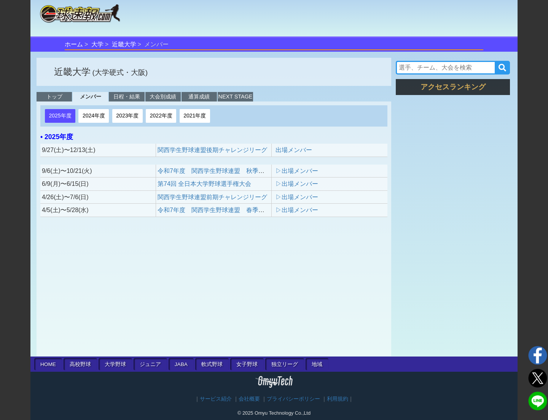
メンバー (90, 97)
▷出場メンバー (297, 171)
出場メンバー (294, 150)
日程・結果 (126, 97)
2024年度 (94, 116)
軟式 (212, 364)
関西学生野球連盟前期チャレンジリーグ (212, 197)
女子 (247, 364)
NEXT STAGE (235, 97)
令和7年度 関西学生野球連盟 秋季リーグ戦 (220, 171)
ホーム (74, 44)
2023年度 (127, 116)
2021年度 (194, 116)
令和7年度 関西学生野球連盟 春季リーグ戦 (220, 210)
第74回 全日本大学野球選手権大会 (204, 184)
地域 (317, 364)
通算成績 (199, 97)
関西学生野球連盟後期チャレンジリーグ (212, 150)
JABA (181, 364)
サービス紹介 (216, 399)
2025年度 (60, 116)
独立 (284, 364)
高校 (80, 364)
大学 (97, 44)
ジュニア (150, 364)
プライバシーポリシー (293, 399)
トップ (54, 97)
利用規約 (337, 399)
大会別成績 (163, 97)
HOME (48, 364)
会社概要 (249, 399)
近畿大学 (124, 44)
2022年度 (161, 116)
